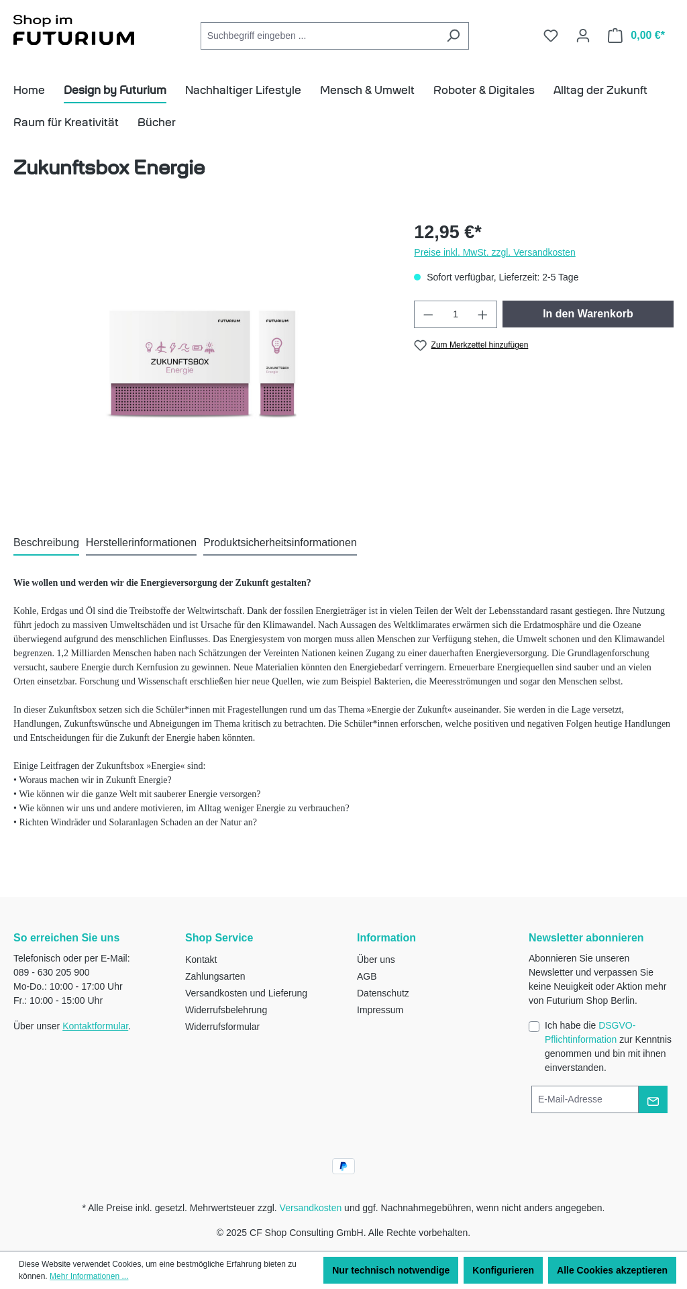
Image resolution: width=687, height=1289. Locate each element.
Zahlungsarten (215, 976)
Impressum (380, 1009)
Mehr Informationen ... (89, 1276)
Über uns (376, 959)
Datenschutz (383, 993)
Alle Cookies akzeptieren (612, 1270)
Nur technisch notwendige (391, 1270)
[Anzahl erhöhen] (483, 314)
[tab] (46, 543)
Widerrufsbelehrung (226, 1009)
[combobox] (319, 36)
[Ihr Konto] (583, 35)
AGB (367, 976)
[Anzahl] (455, 314)
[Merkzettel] (551, 35)
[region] (200, 363)
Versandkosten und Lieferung (246, 993)
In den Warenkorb (588, 313)
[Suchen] (453, 36)
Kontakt (201, 959)
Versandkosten (311, 1207)
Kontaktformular (95, 1026)
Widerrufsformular (222, 1026)
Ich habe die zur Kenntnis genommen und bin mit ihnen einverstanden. (608, 1046)
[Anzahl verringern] (428, 314)
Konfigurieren (503, 1270)
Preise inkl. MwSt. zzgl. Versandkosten (494, 252)
